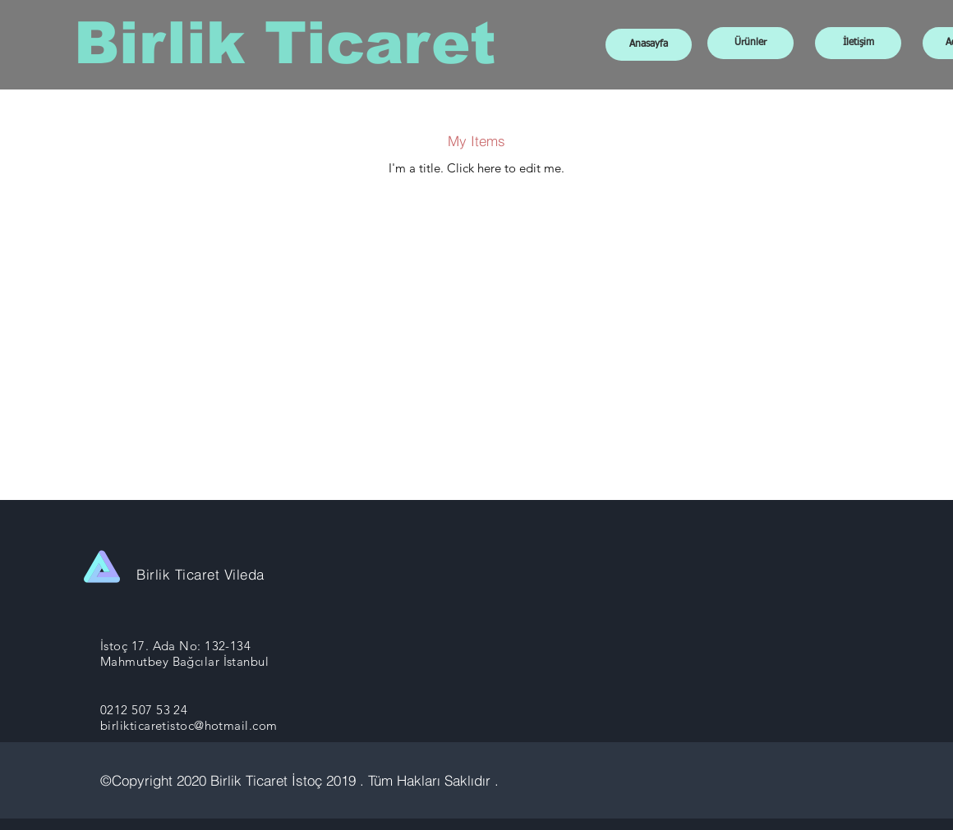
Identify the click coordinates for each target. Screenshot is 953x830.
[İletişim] (858, 43)
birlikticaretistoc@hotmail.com (189, 725)
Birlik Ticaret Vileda (200, 574)
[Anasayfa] (648, 45)
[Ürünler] (750, 43)
